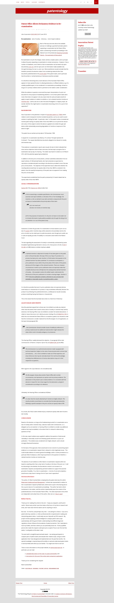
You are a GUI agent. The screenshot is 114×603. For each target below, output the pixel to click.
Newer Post (19, 583)
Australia (28, 568)
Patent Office (43, 568)
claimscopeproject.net (56, 547)
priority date (42, 74)
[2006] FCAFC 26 (54, 342)
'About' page (58, 494)
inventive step (25, 101)
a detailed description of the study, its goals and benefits (41, 553)
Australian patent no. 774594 (54, 114)
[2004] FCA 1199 (62, 314)
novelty (27, 231)
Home (17, 2)
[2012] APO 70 (35, 34)
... (49, 29)
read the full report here (84, 64)
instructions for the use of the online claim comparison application (44, 556)
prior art (31, 67)
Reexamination (54, 568)
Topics (27, 2)
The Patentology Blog (24, 594)
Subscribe (87, 34)
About (22, 2)
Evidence (35, 568)
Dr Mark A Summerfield (38, 594)
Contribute (42, 2)
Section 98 (24, 188)
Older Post (71, 583)
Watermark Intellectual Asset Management (33, 482)
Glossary (34, 2)
